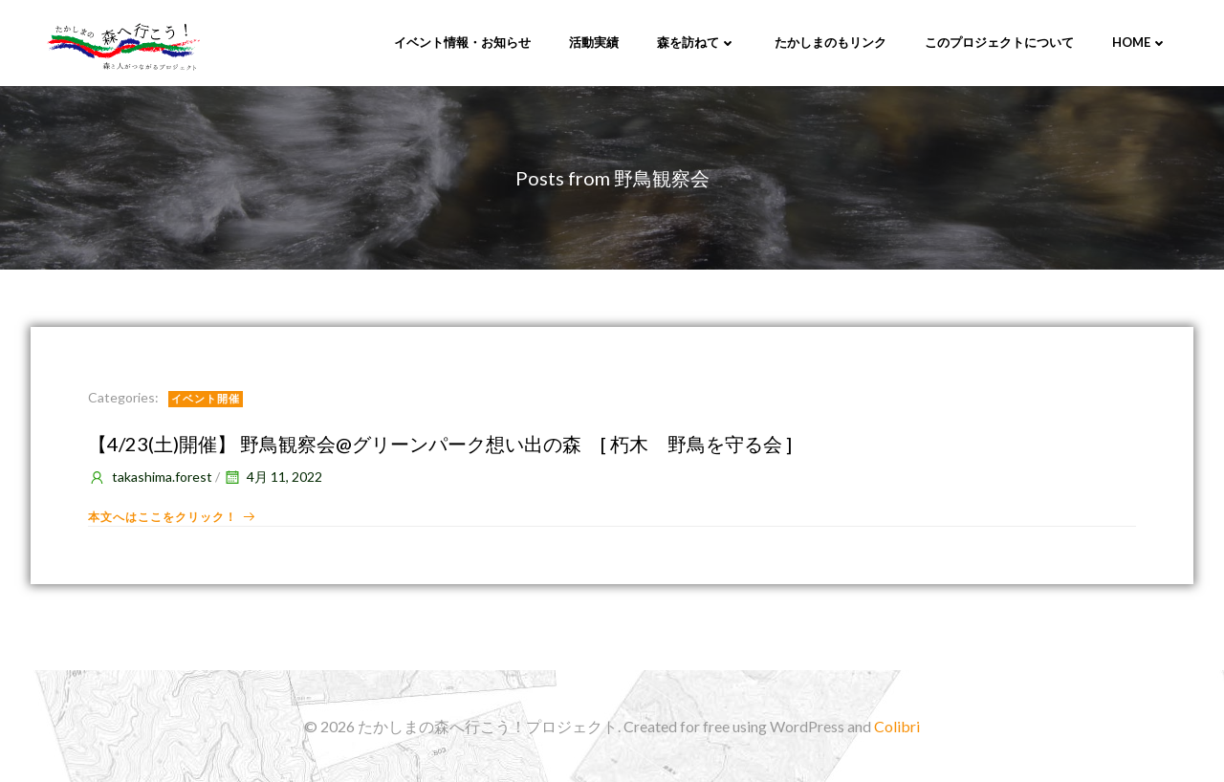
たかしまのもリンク (830, 42)
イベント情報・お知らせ (462, 42)
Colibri (897, 726)
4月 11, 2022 (272, 476)
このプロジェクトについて (999, 42)
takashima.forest (150, 476)
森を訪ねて (696, 42)
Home (1140, 42)
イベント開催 (205, 398)
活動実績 (594, 42)
